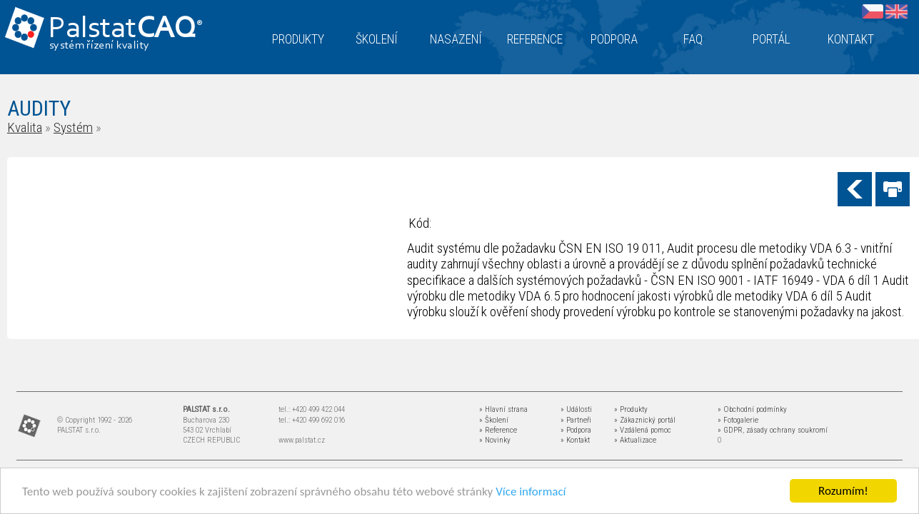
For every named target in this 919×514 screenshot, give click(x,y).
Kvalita (24, 127)
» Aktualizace (635, 440)
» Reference (498, 430)
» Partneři (576, 420)
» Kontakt (575, 440)
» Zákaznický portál (645, 420)
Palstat (125, 29)
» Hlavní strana (503, 409)
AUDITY (39, 108)
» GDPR (730, 430)
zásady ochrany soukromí (787, 430)
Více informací (531, 491)
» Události (576, 409)
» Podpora (576, 430)
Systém (73, 127)
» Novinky (495, 440)
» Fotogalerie (738, 420)
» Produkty (631, 409)
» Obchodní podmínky (752, 409)
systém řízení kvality (99, 45)
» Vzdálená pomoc (642, 430)
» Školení (493, 420)
